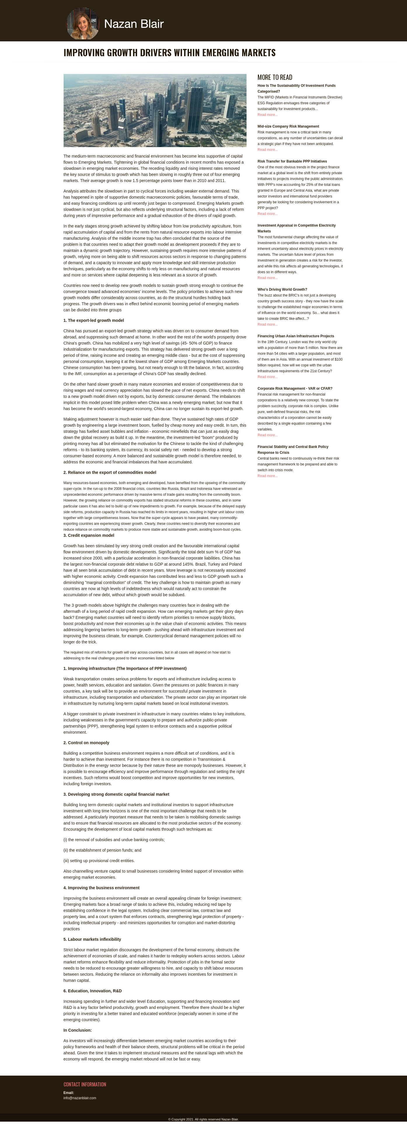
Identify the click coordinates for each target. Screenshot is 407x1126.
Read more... (268, 115)
